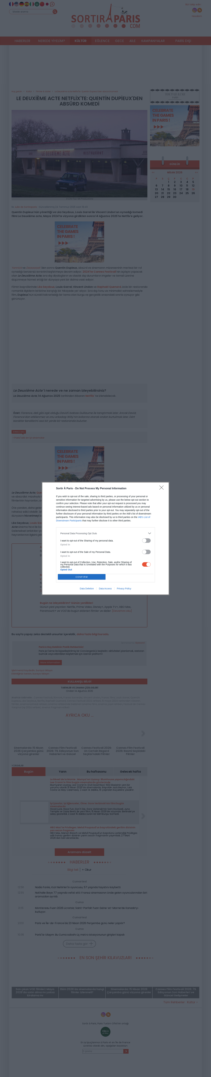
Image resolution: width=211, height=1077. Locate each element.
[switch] (146, 540)
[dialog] (105, 538)
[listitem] (105, 533)
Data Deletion (87, 588)
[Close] (162, 488)
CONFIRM (81, 577)
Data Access (105, 588)
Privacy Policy (124, 588)
